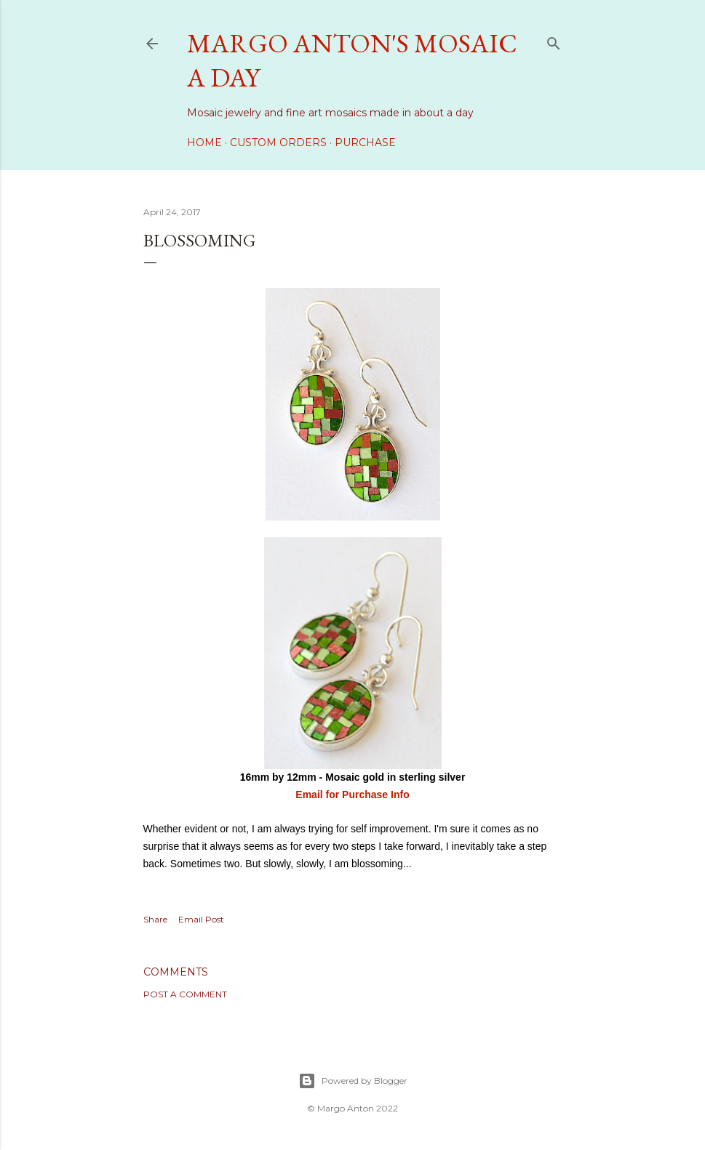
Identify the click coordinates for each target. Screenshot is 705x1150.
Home (204, 142)
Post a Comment (185, 994)
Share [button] (155, 919)
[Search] (553, 40)
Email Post (201, 919)
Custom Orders (278, 142)
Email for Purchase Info (352, 794)
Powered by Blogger (352, 1081)
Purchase (365, 142)
